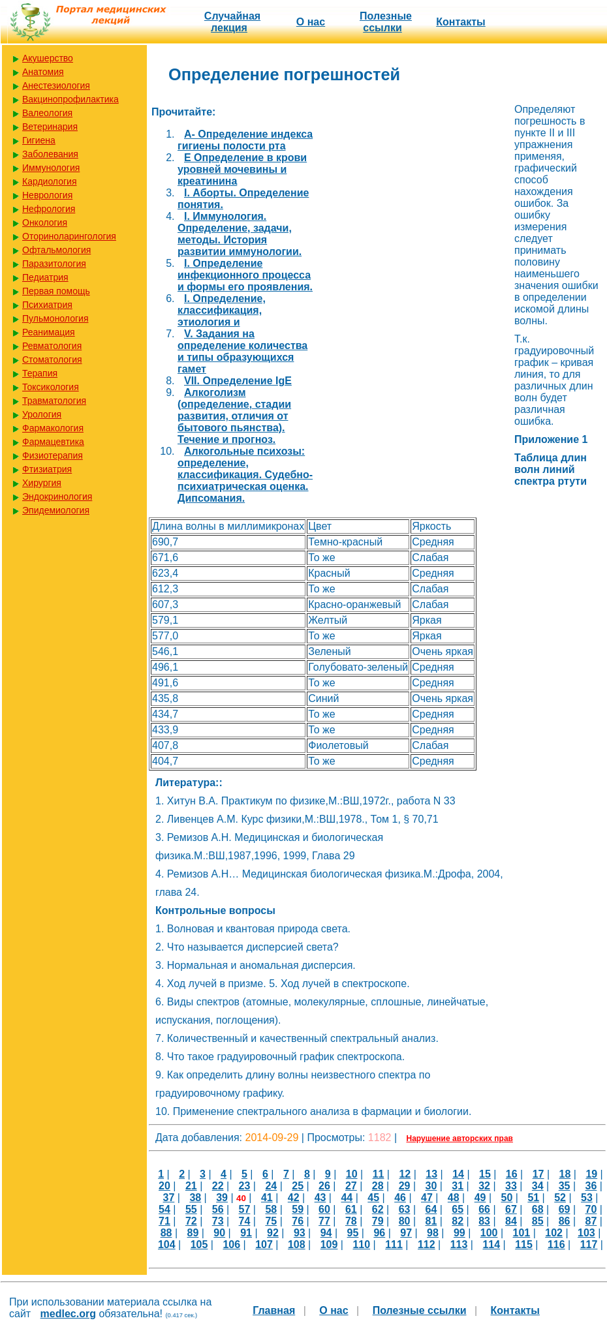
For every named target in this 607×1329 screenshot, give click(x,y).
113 (459, 1244)
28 (378, 1185)
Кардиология (49, 181)
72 (191, 1221)
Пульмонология (55, 318)
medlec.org (68, 1313)
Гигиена (38, 140)
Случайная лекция (232, 21)
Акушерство (47, 58)
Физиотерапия (52, 455)
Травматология (54, 400)
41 (267, 1197)
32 (484, 1185)
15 (485, 1174)
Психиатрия (47, 304)
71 (164, 1221)
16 (512, 1174)
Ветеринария (50, 126)
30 (431, 1185)
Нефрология (48, 209)
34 (538, 1185)
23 (245, 1185)
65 (457, 1209)
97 (406, 1232)
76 (298, 1221)
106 (231, 1244)
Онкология (44, 222)
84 (511, 1221)
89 (193, 1232)
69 (564, 1209)
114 (491, 1244)
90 (219, 1232)
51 (533, 1197)
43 (320, 1197)
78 (351, 1221)
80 (405, 1221)
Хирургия (41, 483)
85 (538, 1221)
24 (271, 1185)
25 (298, 1185)
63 (405, 1209)
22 (218, 1185)
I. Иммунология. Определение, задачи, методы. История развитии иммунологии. (240, 234)
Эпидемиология (55, 510)
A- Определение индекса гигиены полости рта (245, 140)
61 (351, 1209)
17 (538, 1174)
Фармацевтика (53, 441)
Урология (41, 414)
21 (191, 1185)
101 (522, 1232)
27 (351, 1185)
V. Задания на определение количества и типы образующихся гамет (242, 351)
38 (195, 1197)
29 (405, 1185)
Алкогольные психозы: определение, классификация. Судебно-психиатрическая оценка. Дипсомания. (245, 475)
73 (218, 1221)
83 (484, 1221)
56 (218, 1209)
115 (524, 1244)
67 (511, 1209)
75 (271, 1221)
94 (326, 1232)
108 (296, 1244)
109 (329, 1244)
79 (378, 1221)
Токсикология (50, 387)
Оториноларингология (69, 236)
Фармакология (53, 428)
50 (507, 1197)
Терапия (39, 373)
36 (591, 1185)
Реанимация (48, 332)
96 (379, 1232)
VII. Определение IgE (238, 380)
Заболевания (50, 154)
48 (453, 1197)
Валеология (47, 113)
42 (294, 1197)
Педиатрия (45, 277)
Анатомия (43, 72)
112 (426, 1244)
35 (564, 1185)
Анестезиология (56, 85)
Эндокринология (57, 496)
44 (346, 1197)
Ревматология (52, 346)
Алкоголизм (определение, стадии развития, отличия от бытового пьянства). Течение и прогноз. (234, 416)
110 (361, 1244)
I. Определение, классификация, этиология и (222, 310)
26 (324, 1185)
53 (587, 1197)
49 (480, 1197)
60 (324, 1209)
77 (324, 1221)
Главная (274, 1310)
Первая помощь (56, 291)
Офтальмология (56, 250)
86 (564, 1221)
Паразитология (54, 263)
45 (373, 1197)
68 (538, 1209)
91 (246, 1232)
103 (586, 1232)
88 (166, 1232)
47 (427, 1197)
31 (457, 1185)
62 (378, 1209)
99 (459, 1232)
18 (565, 1174)
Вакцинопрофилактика (70, 99)
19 (591, 1174)
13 (431, 1174)
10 (352, 1174)
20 (164, 1185)
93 (299, 1232)
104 (167, 1244)
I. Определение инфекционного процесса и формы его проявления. (245, 275)
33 (511, 1185)
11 (378, 1174)
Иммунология (51, 167)
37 (169, 1197)
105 (199, 1244)
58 (271, 1209)
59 (298, 1209)
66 (484, 1209)
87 (591, 1221)
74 (245, 1221)
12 (405, 1174)
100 (489, 1232)
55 (191, 1209)
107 (264, 1244)
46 (400, 1197)
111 (394, 1244)
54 (164, 1209)
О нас (310, 21)
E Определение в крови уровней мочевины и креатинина (242, 169)
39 (222, 1197)
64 (431, 1209)
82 (457, 1221)
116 (556, 1244)
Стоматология (52, 359)
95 (353, 1232)
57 (245, 1209)
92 (273, 1232)
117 (589, 1244)
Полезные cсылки (386, 21)
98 (433, 1232)
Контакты (460, 21)
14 (458, 1174)
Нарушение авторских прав (460, 1138)
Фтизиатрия (47, 469)
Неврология (47, 195)
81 (431, 1221)
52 (560, 1197)
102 (554, 1232)
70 (591, 1209)
